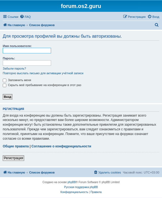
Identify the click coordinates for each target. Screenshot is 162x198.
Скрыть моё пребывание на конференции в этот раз (42, 85)
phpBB (72, 182)
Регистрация (13, 158)
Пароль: (9, 58)
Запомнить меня (17, 80)
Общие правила (16, 146)
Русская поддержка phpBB (81, 187)
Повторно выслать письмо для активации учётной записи (43, 73)
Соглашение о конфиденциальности (61, 146)
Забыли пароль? (14, 68)
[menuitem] (25, 16)
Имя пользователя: (17, 46)
